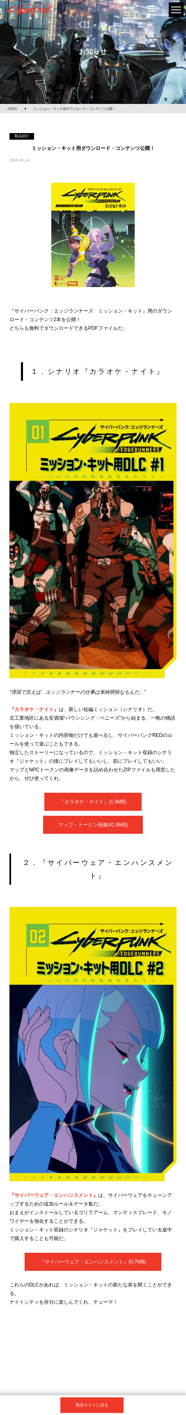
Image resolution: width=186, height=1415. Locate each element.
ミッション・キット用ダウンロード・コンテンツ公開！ (74, 108)
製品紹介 (21, 136)
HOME (12, 108)
